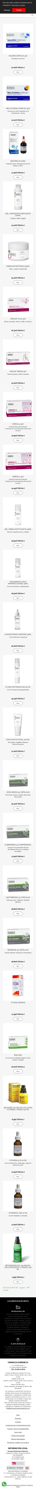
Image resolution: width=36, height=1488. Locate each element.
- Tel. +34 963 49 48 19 (18, 1369)
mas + (18, 72)
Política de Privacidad (18, 1435)
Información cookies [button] (18, 5)
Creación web (16, 1485)
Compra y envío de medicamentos (18, 1429)
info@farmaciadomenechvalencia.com (18, 1408)
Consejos (18, 1422)
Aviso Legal (18, 1432)
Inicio (18, 1415)
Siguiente (22, 1288)
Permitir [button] (19, 10)
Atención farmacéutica (18, 1439)
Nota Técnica (23, 1485)
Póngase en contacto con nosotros (18, 1442)
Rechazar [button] (7, 10)
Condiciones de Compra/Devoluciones (18, 1425)
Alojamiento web (7, 1485)
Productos (18, 1418)
